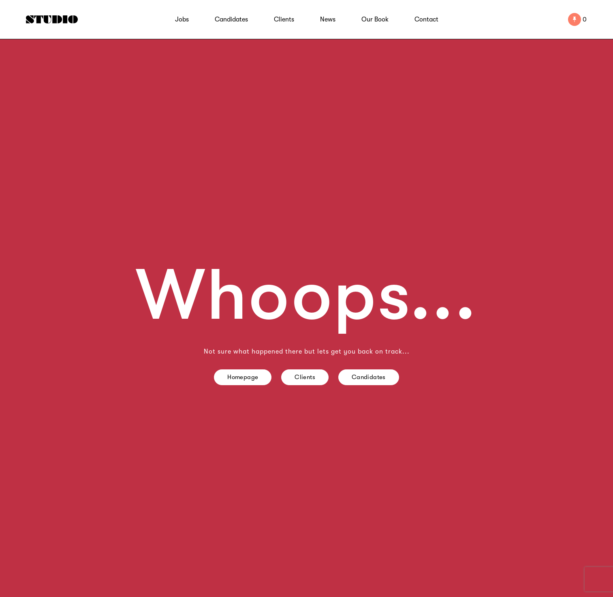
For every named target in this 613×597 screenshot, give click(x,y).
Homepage (242, 377)
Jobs (182, 19)
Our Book (375, 19)
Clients (284, 19)
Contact (426, 19)
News (327, 19)
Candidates (231, 19)
